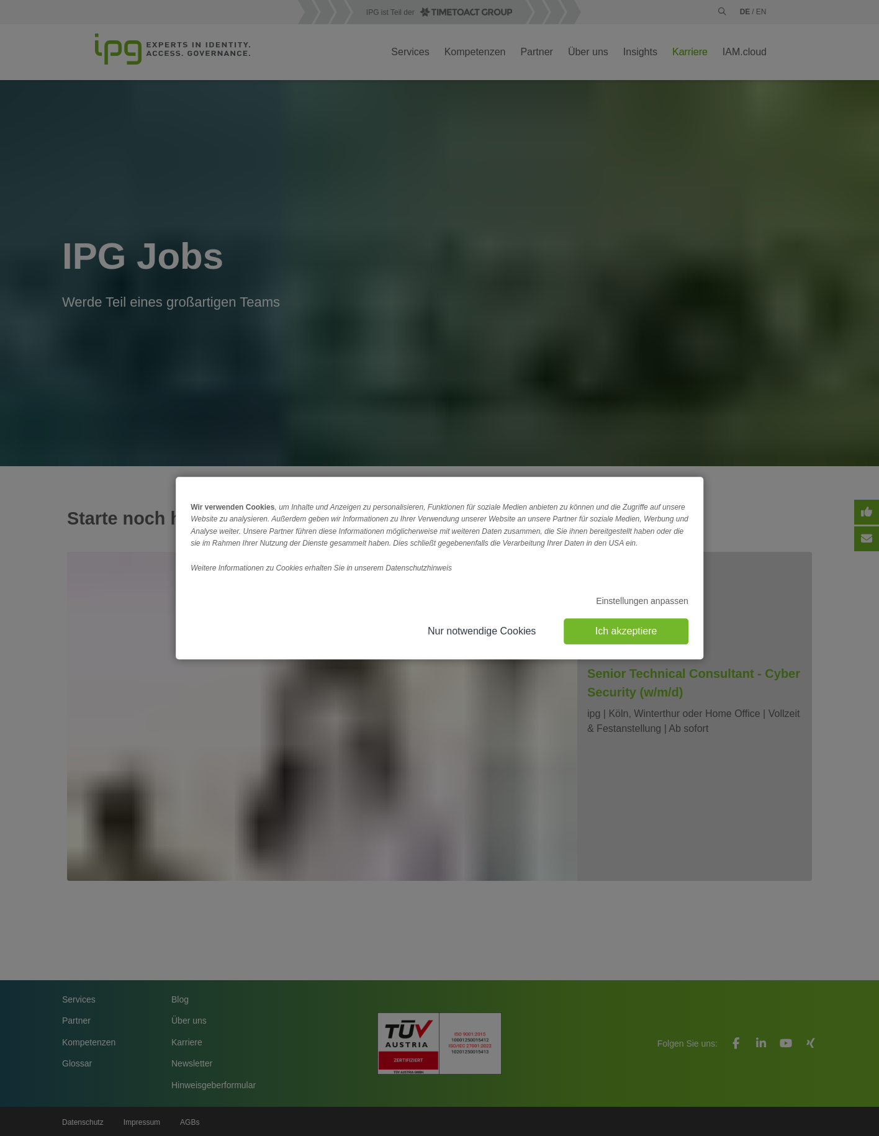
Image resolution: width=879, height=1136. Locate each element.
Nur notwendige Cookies (482, 631)
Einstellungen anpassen (642, 601)
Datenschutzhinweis (418, 568)
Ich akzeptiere (626, 631)
